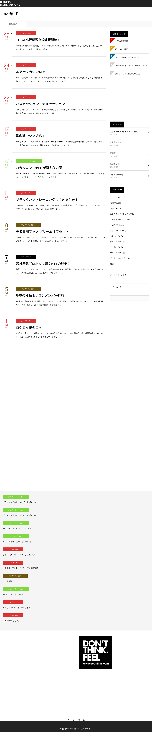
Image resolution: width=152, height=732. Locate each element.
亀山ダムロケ (115, 164)
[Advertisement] (129, 99)
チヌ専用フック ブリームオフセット (42, 231)
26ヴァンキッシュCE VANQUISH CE (131, 66)
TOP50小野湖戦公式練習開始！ (38, 40)
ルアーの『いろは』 (118, 236)
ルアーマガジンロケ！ (32, 72)
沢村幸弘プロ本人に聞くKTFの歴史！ (43, 263)
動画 (112, 264)
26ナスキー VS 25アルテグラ (127, 57)
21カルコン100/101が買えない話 (39, 168)
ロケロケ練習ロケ (29, 327)
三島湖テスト (115, 142)
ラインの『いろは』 (118, 242)
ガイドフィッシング (118, 275)
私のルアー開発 (121, 49)
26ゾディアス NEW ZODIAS (127, 74)
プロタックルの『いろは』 (121, 258)
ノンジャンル (26, 33)
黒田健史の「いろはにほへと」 (81, 729)
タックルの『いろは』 (29, 161)
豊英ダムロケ (115, 153)
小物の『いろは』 (117, 225)
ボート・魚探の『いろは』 (121, 219)
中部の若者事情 (121, 41)
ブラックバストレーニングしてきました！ (47, 199)
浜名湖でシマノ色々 (30, 135)
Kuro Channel (26, 257)
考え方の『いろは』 (118, 253)
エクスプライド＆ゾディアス (122, 214)
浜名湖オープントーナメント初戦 (124, 132)
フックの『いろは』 (28, 225)
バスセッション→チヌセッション (40, 104)
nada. (112, 269)
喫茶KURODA (115, 208)
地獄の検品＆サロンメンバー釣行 (40, 295)
